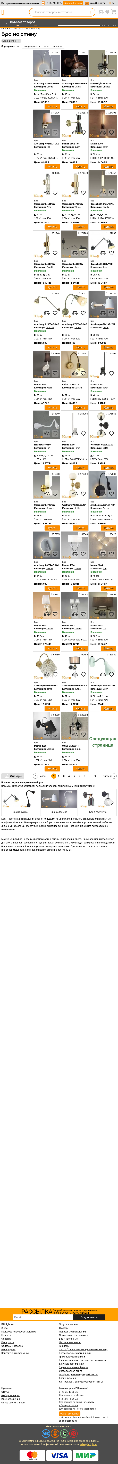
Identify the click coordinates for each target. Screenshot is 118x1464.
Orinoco (106, 86)
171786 (83, 233)
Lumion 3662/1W (70, 143)
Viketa (77, 207)
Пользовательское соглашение (18, 1331)
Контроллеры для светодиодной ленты (81, 1381)
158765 (55, 173)
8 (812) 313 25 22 (68, 1398)
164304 (83, 413)
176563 (111, 413)
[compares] (46, 72)
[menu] (19, 22)
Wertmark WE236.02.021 (102, 444)
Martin (77, 86)
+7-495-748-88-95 (54, 3)
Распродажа (8, 1349)
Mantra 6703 (96, 143)
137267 (111, 233)
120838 (83, 714)
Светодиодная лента (70, 1371)
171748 (55, 233)
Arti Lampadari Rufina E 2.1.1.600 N (79, 685)
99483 (83, 654)
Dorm (105, 689)
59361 (55, 594)
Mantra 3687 (96, 625)
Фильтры (13, 776)
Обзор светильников (13, 1402)
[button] (112, 802)
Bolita (105, 448)
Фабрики (6, 1338)
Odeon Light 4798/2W (44, 505)
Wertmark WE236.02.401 (74, 505)
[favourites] (55, 72)
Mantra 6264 (96, 565)
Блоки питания (67, 1378)
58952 (111, 594)
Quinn (77, 147)
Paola (49, 387)
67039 (111, 654)
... (89, 776)
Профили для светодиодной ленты (78, 1374)
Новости (6, 1335)
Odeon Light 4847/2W (44, 264)
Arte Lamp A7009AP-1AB (74, 324)
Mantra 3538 (40, 384)
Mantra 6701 (96, 384)
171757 (111, 173)
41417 (83, 52)
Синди (77, 749)
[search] (91, 12)
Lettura (77, 327)
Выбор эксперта (10, 1395)
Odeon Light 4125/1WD (101, 264)
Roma (49, 689)
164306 (111, 112)
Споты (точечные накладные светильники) (83, 1349)
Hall (48, 147)
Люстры (63, 1328)
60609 (55, 714)
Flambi (49, 267)
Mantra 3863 (68, 625)
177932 (55, 52)
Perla (48, 207)
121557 (83, 353)
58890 (55, 353)
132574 (83, 112)
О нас (4, 1328)
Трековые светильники (72, 1356)
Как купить (7, 1342)
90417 (83, 293)
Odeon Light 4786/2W (72, 204)
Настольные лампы (70, 1342)
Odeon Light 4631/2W (44, 204)
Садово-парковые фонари (73, 1367)
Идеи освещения (10, 1399)
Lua (104, 628)
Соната (78, 387)
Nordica (50, 749)
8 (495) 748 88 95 (68, 1391)
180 (94, 776)
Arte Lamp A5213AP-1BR (74, 83)
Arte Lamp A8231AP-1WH (47, 83)
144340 (55, 413)
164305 (111, 353)
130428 (111, 534)
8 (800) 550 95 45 (68, 1405)
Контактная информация (15, 1353)
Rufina (77, 689)
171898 (55, 474)
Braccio (50, 327)
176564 (83, 474)
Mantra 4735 (40, 625)
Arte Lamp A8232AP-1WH (47, 565)
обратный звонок (73, 3)
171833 (111, 52)
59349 (83, 534)
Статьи (5, 1391)
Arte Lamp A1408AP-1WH (103, 685)
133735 (111, 293)
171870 (83, 173)
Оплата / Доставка (12, 1346)
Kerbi (76, 267)
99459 (55, 654)
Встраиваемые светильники (75, 1353)
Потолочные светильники (73, 1335)
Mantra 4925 (40, 746)
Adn (104, 568)
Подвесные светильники (73, 1331)
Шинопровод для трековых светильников (82, 1360)
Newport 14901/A (42, 444)
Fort (48, 448)
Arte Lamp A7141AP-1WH (103, 324)
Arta (105, 267)
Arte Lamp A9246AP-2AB (46, 143)
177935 (55, 534)
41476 (55, 112)
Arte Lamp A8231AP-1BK (102, 505)
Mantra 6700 (68, 444)
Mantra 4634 (68, 565)
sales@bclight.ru (97, 3)
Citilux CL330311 (70, 746)
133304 (55, 293)
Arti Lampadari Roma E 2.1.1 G (49, 685)
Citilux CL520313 (70, 384)
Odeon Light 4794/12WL (102, 204)
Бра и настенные (68, 1338)
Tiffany (77, 628)
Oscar (105, 327)
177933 (111, 474)
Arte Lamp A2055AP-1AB (46, 324)
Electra (49, 86)
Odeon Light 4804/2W (100, 83)
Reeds (106, 207)
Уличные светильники (71, 1363)
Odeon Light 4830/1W (72, 264)
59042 (83, 594)
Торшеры (64, 1346)
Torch (105, 147)
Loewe (77, 568)
